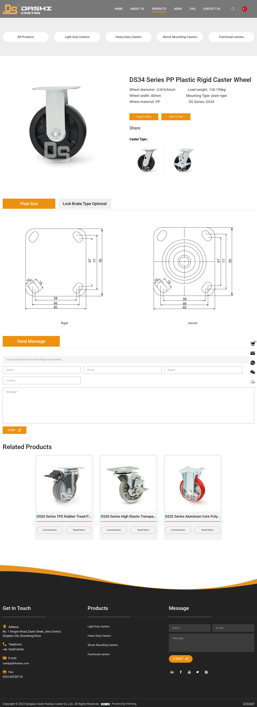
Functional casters (231, 37)
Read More (79, 527)
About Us (136, 9)
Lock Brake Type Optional (91, 204)
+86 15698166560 (14, 647)
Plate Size (31, 204)
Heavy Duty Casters (128, 37)
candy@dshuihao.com (17, 661)
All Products (25, 37)
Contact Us (210, 9)
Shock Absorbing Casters (180, 37)
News (177, 9)
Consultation (49, 527)
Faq (191, 9)
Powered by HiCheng (125, 701)
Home (118, 9)
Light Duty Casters (77, 37)
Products (158, 9)
